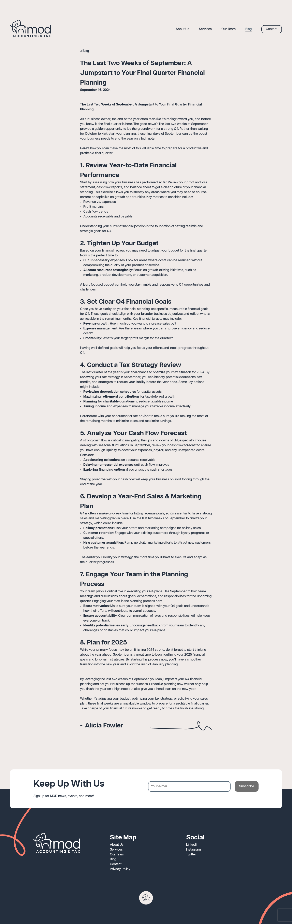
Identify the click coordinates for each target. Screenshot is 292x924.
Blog (86, 51)
